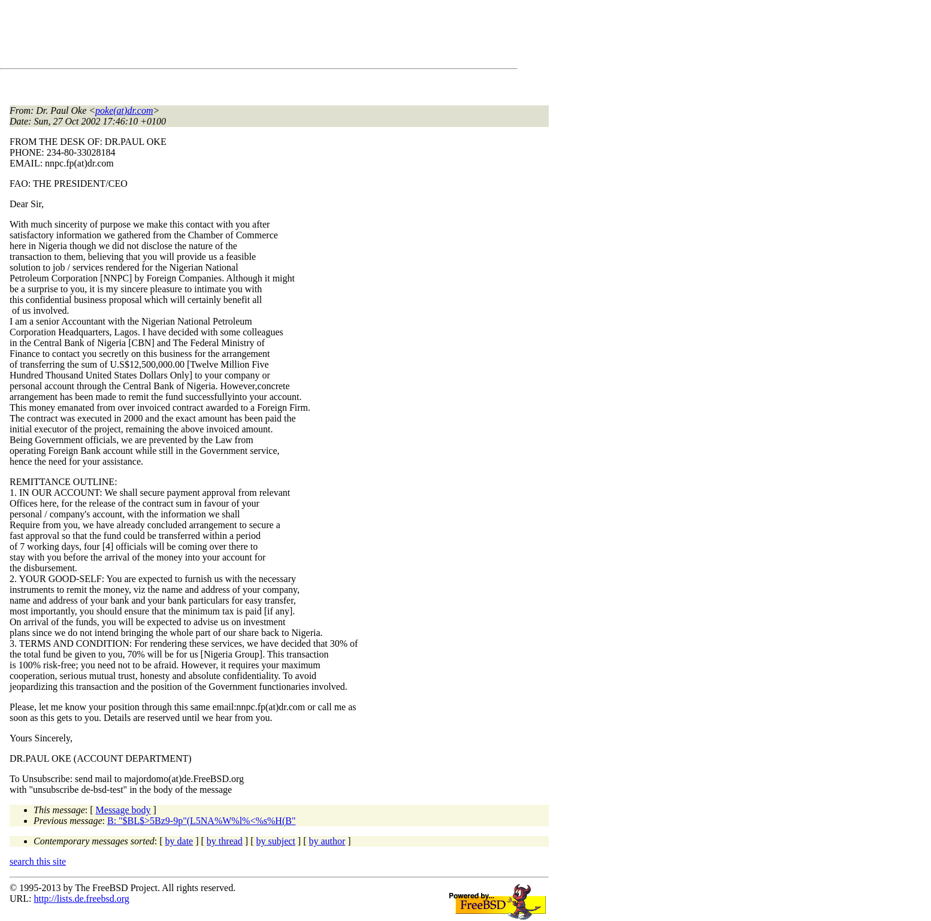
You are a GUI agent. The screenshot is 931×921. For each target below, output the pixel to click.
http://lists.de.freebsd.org (81, 898)
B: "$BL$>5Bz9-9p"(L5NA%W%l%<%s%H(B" (201, 821)
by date (179, 841)
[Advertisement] (228, 36)
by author (327, 841)
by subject (275, 841)
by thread (225, 841)
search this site (38, 861)
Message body (123, 810)
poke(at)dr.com (124, 110)
